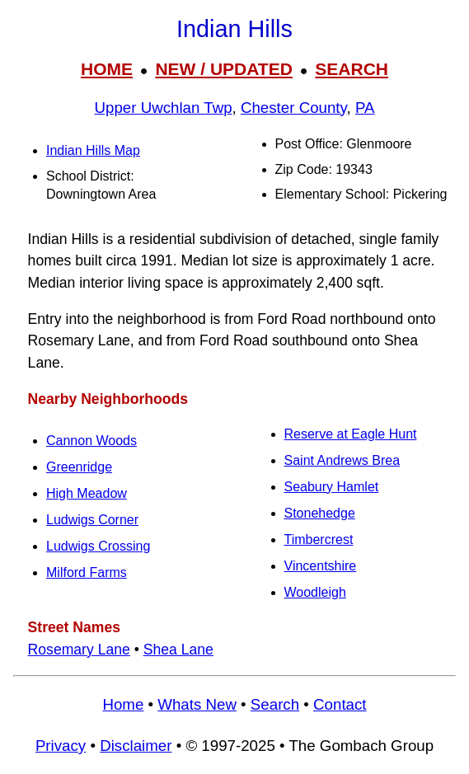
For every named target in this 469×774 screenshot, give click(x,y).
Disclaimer (135, 745)
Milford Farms (86, 572)
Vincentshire (320, 566)
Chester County (294, 107)
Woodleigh (315, 592)
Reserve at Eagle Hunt (350, 434)
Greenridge (79, 467)
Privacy (60, 745)
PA (365, 107)
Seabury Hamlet (331, 487)
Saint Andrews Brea (342, 460)
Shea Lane (178, 649)
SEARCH (351, 68)
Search (275, 704)
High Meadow (86, 493)
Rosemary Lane (79, 649)
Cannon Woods (91, 441)
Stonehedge (319, 513)
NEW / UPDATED (223, 68)
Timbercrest (319, 539)
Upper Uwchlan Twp (163, 107)
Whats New (197, 704)
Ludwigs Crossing (98, 546)
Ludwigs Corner (92, 520)
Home (122, 704)
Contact (339, 704)
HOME (107, 68)
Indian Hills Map (93, 150)
